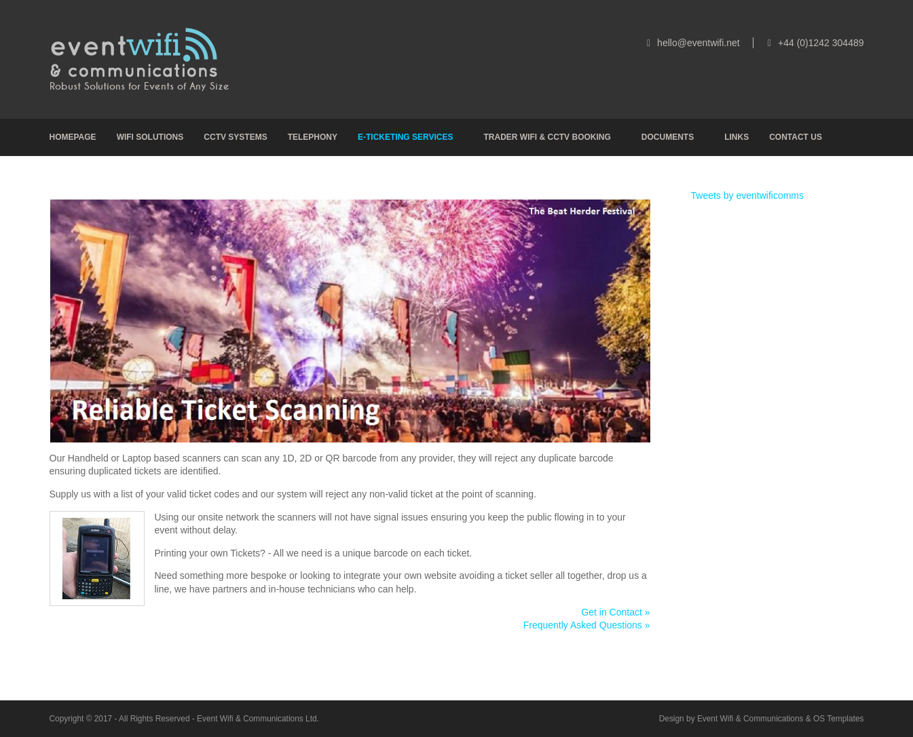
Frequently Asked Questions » (586, 625)
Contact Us (795, 137)
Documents (667, 137)
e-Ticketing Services (405, 137)
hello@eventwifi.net (698, 42)
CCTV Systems (235, 137)
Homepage (73, 137)
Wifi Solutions (150, 137)
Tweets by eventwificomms (747, 195)
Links (736, 137)
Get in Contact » (615, 612)
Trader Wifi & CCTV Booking (546, 137)
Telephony (312, 137)
